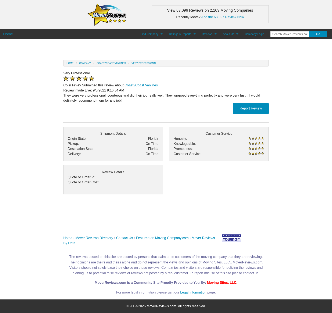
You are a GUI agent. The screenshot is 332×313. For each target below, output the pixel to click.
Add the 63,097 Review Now (222, 17)
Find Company (150, 34)
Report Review (251, 108)
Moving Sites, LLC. (222, 282)
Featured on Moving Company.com (162, 238)
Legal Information (193, 292)
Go (318, 34)
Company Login (254, 34)
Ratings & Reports (180, 34)
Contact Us (124, 238)
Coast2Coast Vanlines (111, 63)
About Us (228, 34)
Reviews (207, 34)
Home (69, 63)
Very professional (143, 63)
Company (85, 63)
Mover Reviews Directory (94, 238)
